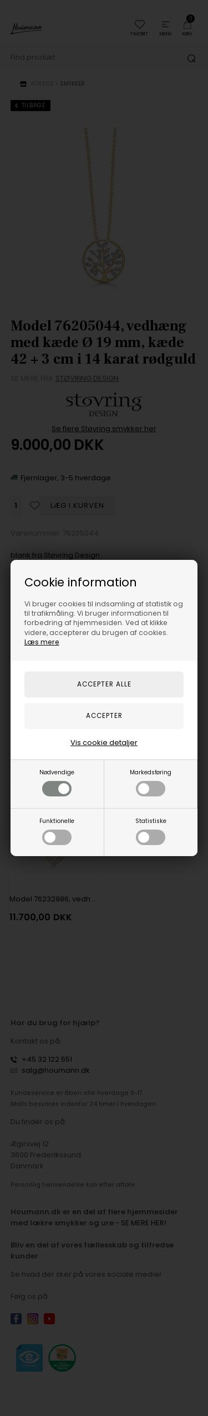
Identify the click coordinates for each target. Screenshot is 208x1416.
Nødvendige (56, 782)
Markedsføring (150, 782)
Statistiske (150, 831)
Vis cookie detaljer (104, 742)
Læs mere (41, 642)
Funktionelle (56, 831)
